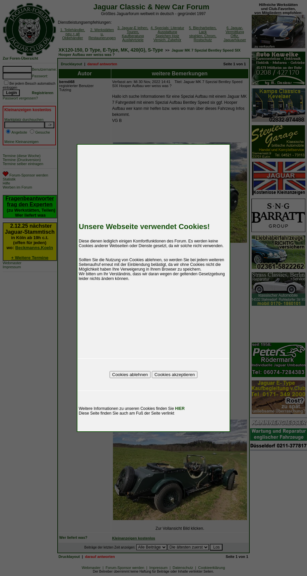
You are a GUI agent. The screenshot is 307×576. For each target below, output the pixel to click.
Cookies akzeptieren (175, 374)
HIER (180, 408)
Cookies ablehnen (130, 374)
